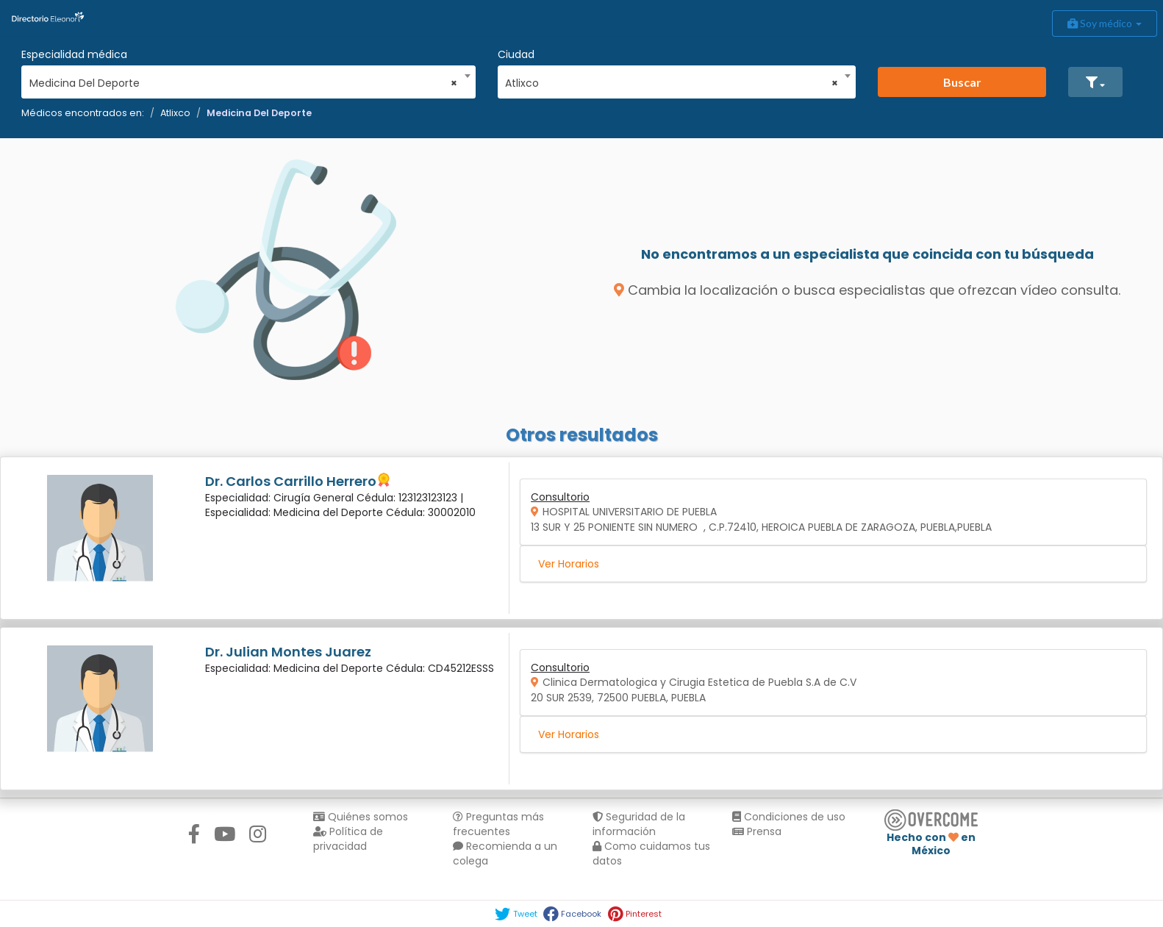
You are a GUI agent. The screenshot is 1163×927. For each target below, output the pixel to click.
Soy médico (1104, 23)
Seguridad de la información (639, 824)
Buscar (962, 82)
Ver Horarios (568, 563)
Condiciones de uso (788, 816)
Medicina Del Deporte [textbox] (243, 83)
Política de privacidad (348, 838)
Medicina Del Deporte (259, 113)
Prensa (756, 831)
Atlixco (175, 113)
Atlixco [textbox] (671, 83)
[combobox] (243, 79)
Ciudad (516, 54)
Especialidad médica (74, 54)
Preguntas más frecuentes (498, 824)
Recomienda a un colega (505, 853)
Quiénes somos (360, 816)
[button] (1095, 82)
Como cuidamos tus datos (651, 853)
